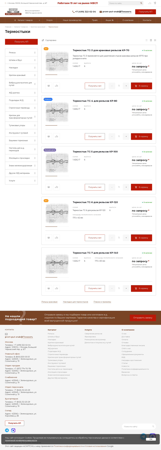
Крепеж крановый (56, 343)
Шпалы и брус (54, 337)
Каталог (52, 330)
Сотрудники (127, 351)
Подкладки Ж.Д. (54, 351)
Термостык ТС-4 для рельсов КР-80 (95, 101)
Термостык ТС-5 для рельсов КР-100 (95, 151)
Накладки (52, 340)
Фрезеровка (90, 337)
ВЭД (123, 357)
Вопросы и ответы (129, 375)
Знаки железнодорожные (59, 375)
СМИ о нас (126, 348)
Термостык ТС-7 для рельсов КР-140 (95, 252)
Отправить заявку (142, 318)
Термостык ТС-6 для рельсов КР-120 (95, 202)
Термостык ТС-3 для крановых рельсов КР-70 (101, 50)
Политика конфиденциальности (135, 369)
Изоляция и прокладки (57, 372)
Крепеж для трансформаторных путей (64, 357)
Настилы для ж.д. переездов (60, 369)
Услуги (88, 330)
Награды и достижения (132, 360)
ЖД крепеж (53, 348)
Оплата (125, 340)
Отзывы (125, 343)
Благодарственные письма (133, 345)
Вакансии (126, 372)
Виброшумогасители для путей (61, 345)
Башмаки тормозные (57, 366)
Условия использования (96, 446)
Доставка (126, 337)
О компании (128, 330)
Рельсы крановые (49, 302)
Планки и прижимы (102, 302)
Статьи (125, 363)
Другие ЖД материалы (57, 378)
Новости (125, 366)
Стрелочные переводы (58, 354)
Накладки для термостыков (75, 302)
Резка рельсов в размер (95, 340)
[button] (51, 125)
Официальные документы (133, 354)
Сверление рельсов (93, 334)
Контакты (9, 330)
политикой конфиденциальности (21, 440)
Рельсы (51, 334)
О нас (124, 334)
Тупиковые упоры (55, 360)
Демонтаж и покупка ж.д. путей (98, 343)
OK (151, 439)
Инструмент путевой (57, 363)
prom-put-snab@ (117, 11)
